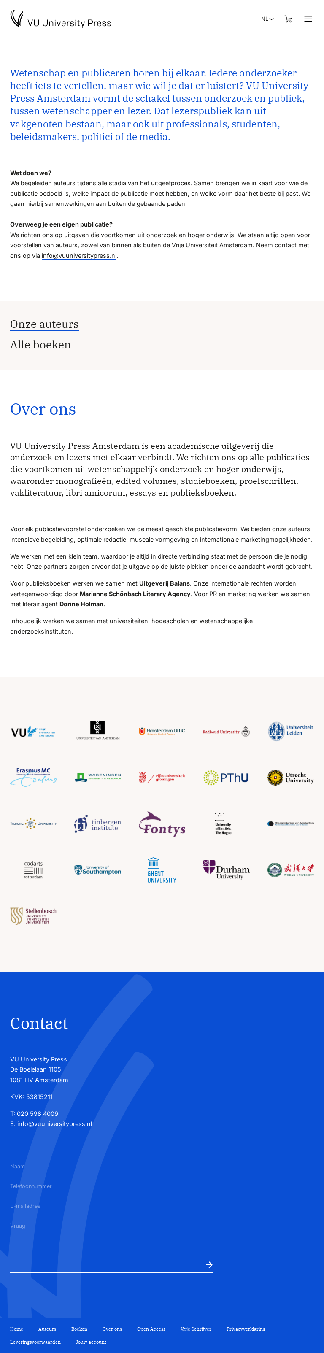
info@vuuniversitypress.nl (79, 255)
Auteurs (47, 1329)
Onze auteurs (44, 324)
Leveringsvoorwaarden (35, 1342)
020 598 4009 (37, 1113)
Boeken (79, 1329)
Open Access (151, 1329)
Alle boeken (40, 344)
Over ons (112, 1329)
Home (16, 1329)
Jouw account (91, 1342)
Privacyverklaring (246, 1329)
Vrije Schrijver (196, 1329)
